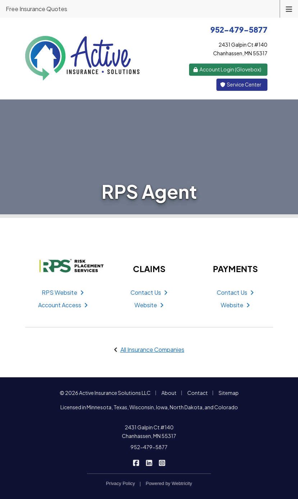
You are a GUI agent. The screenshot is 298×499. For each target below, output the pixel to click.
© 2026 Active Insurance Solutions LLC (105, 393)
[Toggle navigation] (289, 8)
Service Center (240, 84)
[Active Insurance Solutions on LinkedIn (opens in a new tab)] (149, 462)
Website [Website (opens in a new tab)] (149, 305)
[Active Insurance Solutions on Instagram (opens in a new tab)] (162, 462)
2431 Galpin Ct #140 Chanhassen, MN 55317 (149, 431)
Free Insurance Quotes (36, 9)
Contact (197, 393)
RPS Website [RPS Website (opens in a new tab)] (63, 292)
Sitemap (229, 393)
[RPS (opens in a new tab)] (63, 265)
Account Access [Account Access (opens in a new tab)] (63, 305)
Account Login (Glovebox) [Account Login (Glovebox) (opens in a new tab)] (226, 69)
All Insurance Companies (152, 349)
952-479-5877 (149, 447)
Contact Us (149, 292)
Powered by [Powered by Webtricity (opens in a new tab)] (169, 483)
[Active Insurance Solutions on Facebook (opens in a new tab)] (136, 462)
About (168, 393)
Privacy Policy (120, 483)
